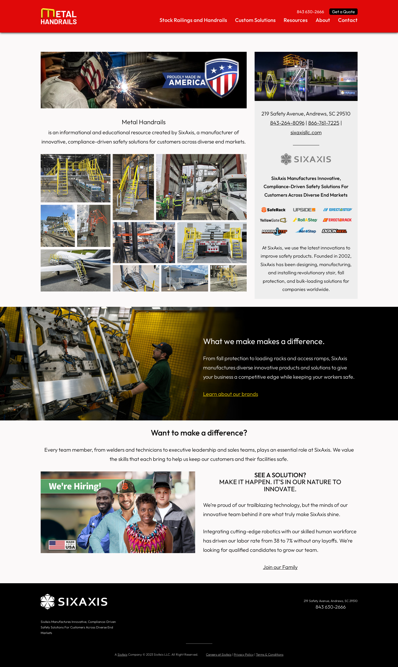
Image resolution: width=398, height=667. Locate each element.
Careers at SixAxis (218, 654)
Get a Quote (343, 11)
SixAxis (122, 654)
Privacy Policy (244, 654)
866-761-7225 (323, 122)
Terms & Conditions (269, 654)
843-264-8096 (287, 122)
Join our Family (280, 566)
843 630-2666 (310, 11)
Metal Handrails (143, 122)
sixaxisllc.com (306, 132)
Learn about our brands (230, 393)
